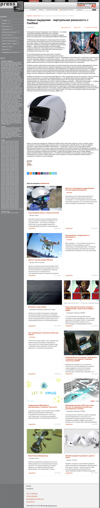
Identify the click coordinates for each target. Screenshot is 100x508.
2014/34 (16, 177)
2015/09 (12, 184)
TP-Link (14, 112)
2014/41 (12, 180)
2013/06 (8, 155)
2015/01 (12, 182)
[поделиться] (66, 27)
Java (14, 83)
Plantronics (11, 100)
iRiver (6, 83)
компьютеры (7, 29)
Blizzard (9, 68)
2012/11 (12, 142)
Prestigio (3, 102)
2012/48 (16, 153)
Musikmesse (18, 92)
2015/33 (12, 192)
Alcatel (10, 63)
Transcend (19, 112)
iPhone (2, 83)
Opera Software (16, 96)
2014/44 (8, 181)
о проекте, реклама (52, 9)
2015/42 (16, 194)
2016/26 (16, 203)
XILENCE (10, 118)
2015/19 (3, 188)
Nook (7, 95)
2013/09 (3, 157)
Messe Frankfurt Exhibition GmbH (9, 89)
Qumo (8, 103)
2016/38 (12, 206)
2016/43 (16, 207)
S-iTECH (16, 104)
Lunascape (3, 87)
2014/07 (8, 170)
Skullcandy (10, 107)
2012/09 (3, 142)
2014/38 (16, 178)
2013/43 (8, 166)
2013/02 (8, 154)
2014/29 (12, 176)
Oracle (5, 97)
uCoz (9, 113)
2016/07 (3, 199)
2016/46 (12, 209)
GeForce (19, 77)
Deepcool (7, 72)
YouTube (3, 119)
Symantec (3, 110)
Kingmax (11, 123)
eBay (8, 73)
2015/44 (8, 195)
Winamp (7, 116)
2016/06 (16, 198)
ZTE (10, 119)
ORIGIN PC (10, 97)
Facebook (11, 74)
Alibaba (14, 63)
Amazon (3, 64)
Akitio (7, 63)
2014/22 (16, 174)
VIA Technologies (13, 114)
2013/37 (16, 164)
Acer (6, 62)
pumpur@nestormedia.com (35, 499)
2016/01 (12, 197)
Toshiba (10, 112)
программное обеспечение (12, 38)
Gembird (3, 78)
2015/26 (16, 189)
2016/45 (8, 209)
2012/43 (12, 152)
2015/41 (12, 194)
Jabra (11, 83)
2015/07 (3, 184)
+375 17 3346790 (31, 494)
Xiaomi (6, 118)
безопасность (7, 26)
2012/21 (3, 146)
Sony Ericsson (11, 108)
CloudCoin (14, 69)
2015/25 (12, 189)
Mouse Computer (19, 91)
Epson (18, 73)
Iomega (15, 81)
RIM (17, 103)
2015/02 (16, 182)
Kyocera (16, 84)
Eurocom (3, 74)
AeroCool (3, 63)
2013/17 (3, 159)
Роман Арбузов (11, 135)
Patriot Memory (14, 98)
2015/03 (3, 183)
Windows (12, 116)
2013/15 (12, 158)
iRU (9, 83)
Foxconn (9, 75)
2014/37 (12, 178)
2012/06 (8, 141)
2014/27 (3, 176)
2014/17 (12, 172)
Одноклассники (17, 120)
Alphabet (19, 63)
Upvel (12, 113)
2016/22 (16, 201)
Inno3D (7, 123)
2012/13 (3, 143)
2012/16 (16, 143)
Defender (12, 72)
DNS (6, 73)
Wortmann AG (18, 116)
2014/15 (8, 172)
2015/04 (8, 183)
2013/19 (12, 159)
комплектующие (8, 35)
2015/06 (16, 183)
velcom (18, 113)
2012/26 (8, 147)
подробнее (32, 228)
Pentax (20, 98)
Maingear (16, 87)
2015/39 (3, 194)
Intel (9, 81)
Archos (2, 66)
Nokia (18, 93)
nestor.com (34, 1)
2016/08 (8, 199)
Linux (13, 86)
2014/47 (3, 182)
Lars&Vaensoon (17, 123)
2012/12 (16, 142)
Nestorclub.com (52, 505)
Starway (16, 108)
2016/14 (16, 200)
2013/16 (16, 158)
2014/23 (3, 175)
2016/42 (12, 207)
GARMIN (7, 77)
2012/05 (3, 141)
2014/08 (12, 170)
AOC (13, 64)
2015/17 (12, 187)
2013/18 (8, 159)
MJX (20, 90)
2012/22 (8, 146)
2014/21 (12, 174)
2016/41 (8, 207)
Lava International (5, 85)
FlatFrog (3, 75)
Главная (29, 16)
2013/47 (8, 168)
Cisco (2, 69)
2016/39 (16, 206)
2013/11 (12, 157)
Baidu (7, 67)
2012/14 (8, 143)
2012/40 (16, 151)
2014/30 (16, 176)
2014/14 (3, 172)
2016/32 (3, 205)
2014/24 (8, 175)
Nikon (10, 93)
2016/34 (12, 205)
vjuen (9, 127)
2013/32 (12, 163)
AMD (6, 64)
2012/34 (8, 149)
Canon (16, 68)
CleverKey (9, 69)
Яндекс (7, 121)
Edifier (11, 73)
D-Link (2, 72)
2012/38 (8, 151)
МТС (12, 120)
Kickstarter (3, 84)
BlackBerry (3, 68)
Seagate (13, 106)
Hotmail (9, 80)
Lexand (18, 85)
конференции (10, 212)
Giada (14, 78)
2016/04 (8, 198)
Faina (2, 127)
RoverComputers (9, 104)
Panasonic (8, 98)
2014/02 (3, 169)
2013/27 (8, 161)
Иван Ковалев (13, 131)
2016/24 (8, 203)
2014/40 (8, 180)
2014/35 (3, 178)
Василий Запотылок (6, 130)
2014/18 (16, 172)
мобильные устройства (11, 32)
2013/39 (8, 165)
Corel (13, 70)
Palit (4, 98)
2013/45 (16, 166)
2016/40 (3, 207)
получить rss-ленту (66, 9)
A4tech (2, 62)
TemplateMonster (10, 110)
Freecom (13, 75)
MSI (13, 92)
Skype (14, 107)
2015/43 (3, 195)
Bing (17, 67)
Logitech (17, 86)
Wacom (5, 115)
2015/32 (8, 192)
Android (10, 64)
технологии (7, 49)
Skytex (17, 107)
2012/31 (12, 148)
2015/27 (3, 191)
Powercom (20, 101)
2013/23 (8, 160)
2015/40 (8, 194)
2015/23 (3, 189)
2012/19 (12, 144)
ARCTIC (7, 66)
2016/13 (12, 200)
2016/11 (3, 200)
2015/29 (12, 191)
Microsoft (7, 90)
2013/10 (8, 157)
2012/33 (3, 149)
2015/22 (16, 188)
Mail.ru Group (10, 87)
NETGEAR (3, 124)
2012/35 (12, 149)
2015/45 (12, 195)
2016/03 (3, 198)
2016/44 (3, 209)
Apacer (11, 121)
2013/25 (16, 160)
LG (6, 86)
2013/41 (16, 165)
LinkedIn (10, 86)
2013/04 (16, 154)
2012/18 (8, 144)
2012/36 (16, 149)
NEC (2, 93)
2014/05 (16, 169)
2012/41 (3, 152)
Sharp (16, 106)
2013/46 (3, 168)
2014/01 (16, 168)
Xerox (2, 118)
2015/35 (3, 193)
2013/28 (12, 161)
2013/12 (16, 157)
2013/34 (3, 164)
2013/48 (12, 168)
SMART (3, 108)
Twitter (2, 113)
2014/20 (8, 174)
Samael (6, 127)
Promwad (16, 102)
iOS (19, 81)
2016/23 (3, 203)
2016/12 (8, 200)
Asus (17, 66)
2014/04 (12, 169)
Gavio (15, 77)
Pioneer (6, 100)
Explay (7, 74)
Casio (20, 68)
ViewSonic (20, 114)
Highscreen (4, 80)
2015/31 (3, 192)
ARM (10, 66)
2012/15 (12, 143)
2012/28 (16, 147)
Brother (13, 68)
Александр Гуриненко (16, 127)
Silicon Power (4, 107)
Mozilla (10, 92)
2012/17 (3, 144)
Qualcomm (3, 103)
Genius (7, 78)
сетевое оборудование (10, 41)
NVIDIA (10, 95)
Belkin (10, 67)
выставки (3, 212)
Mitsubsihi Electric (14, 90)
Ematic (15, 73)
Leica (11, 85)
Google (10, 79)
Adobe (12, 62)
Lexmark (3, 86)
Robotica (3, 104)
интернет (6, 23)
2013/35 (8, 164)
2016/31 (16, 204)
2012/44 (16, 152)
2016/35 (16, 205)
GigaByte (18, 78)
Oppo (2, 97)
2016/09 (12, 199)
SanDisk (3, 106)
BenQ (13, 67)
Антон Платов (15, 129)
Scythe (9, 106)
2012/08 (16, 141)
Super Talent (10, 109)
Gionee (2, 79)
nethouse (6, 93)
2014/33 (12, 177)
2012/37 (3, 151)
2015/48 (8, 197)
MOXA (6, 92)
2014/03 (8, 169)
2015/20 (8, 188)
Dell (16, 72)
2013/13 (3, 158)
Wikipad (3, 116)
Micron (2, 90)
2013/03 (12, 154)
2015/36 (8, 193)
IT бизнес (6, 20)
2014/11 (8, 171)
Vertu (7, 114)
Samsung (20, 104)
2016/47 (16, 209)
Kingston (9, 84)
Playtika (3, 121)
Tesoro (8, 124)
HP (11, 80)
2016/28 (3, 204)
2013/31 (8, 163)
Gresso (20, 79)
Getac (11, 78)
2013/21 (3, 160)
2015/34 (16, 192)
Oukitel (15, 97)
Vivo (2, 115)
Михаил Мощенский (12, 133)
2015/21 (12, 188)
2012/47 (12, 153)
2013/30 (3, 163)
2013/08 (16, 155)
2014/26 (16, 175)
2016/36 (3, 206)
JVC (20, 83)
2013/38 (3, 165)
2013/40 (12, 165)
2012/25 (3, 147)
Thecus (19, 110)
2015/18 (16, 187)
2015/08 (8, 184)
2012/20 (16, 144)
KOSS (12, 84)
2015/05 (12, 183)
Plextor (16, 100)
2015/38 (16, 193)
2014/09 (16, 170)
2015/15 (3, 187)
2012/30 (8, 148)
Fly (6, 75)
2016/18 (8, 201)
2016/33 (8, 205)
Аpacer (13, 119)
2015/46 (16, 195)
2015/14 (16, 186)
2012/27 (12, 147)
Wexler (21, 115)
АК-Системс (18, 119)
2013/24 (12, 160)
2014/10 (3, 171)
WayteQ (9, 115)
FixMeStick (16, 74)
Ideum (2, 81)
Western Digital (15, 115)
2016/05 (12, 198)
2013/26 (3, 161)
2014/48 (8, 182)
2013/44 (12, 166)
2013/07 (12, 155)
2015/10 (16, 184)
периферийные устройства (12, 52)
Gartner (11, 77)
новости (41, 9)
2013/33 (16, 163)
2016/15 (3, 201)
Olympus (6, 96)
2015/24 (8, 189)
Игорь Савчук (8, 132)
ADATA (9, 62)
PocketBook (3, 101)
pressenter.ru (30, 502)
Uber (6, 113)
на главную (33, 9)
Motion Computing (5, 91)
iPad (21, 81)
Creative (20, 70)
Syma (17, 109)
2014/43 (3, 181)
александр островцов (6, 129)
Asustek (3, 67)
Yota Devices (19, 118)
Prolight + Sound (9, 102)
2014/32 (8, 177)
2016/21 (12, 201)
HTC (14, 80)
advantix (17, 62)
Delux (18, 72)
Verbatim (3, 114)
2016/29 (8, 204)
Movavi (2, 92)
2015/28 (8, 191)
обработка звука (8, 46)
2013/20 (16, 159)
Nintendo (14, 93)
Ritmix (20, 103)
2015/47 (3, 197)
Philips (2, 100)
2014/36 (8, 178)
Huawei (17, 80)
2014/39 (3, 180)
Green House (15, 79)
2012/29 (3, 148)
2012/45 (3, 153)
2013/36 (12, 164)
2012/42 (8, 152)
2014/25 (12, 175)
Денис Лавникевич (17, 130)
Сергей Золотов (9, 136)
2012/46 (8, 153)
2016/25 (12, 203)
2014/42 (16, 180)
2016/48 (21, 209)
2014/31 (3, 177)
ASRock (13, 66)
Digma (2, 73)
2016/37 (8, 206)
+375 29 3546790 (31, 496)
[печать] (77, 27)
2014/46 (16, 181)
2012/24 (16, 146)
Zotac (7, 119)
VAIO (15, 113)
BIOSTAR (20, 67)
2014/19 (3, 174)
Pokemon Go (10, 101)
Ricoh (14, 103)
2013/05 (3, 155)
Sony (6, 108)
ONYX (10, 96)
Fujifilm (18, 75)
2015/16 (8, 187)
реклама (16, 212)
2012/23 (12, 146)
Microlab (20, 89)
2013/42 (3, 166)
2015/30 (16, 191)
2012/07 (12, 141)
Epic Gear (19, 121)
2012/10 (8, 142)
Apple (16, 64)
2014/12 (12, 171)
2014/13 (16, 171)
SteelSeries (3, 109)
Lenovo (14, 85)
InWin (12, 81)
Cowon (16, 70)
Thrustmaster (4, 112)
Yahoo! (14, 118)
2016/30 (12, 204)
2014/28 (8, 176)
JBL (17, 83)
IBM (21, 80)
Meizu (20, 87)
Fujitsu (2, 77)
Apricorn (20, 64)
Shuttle (20, 106)
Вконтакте (7, 120)
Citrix (5, 69)
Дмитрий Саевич (5, 131)
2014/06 (3, 170)
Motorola (12, 91)
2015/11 (3, 186)
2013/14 (8, 158)
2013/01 (3, 154)
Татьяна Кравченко (6, 137)
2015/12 (8, 186)
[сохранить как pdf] (90, 27)
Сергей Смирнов (17, 136)
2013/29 (16, 161)
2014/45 (12, 181)
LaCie (20, 84)
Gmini (6, 79)
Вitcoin (2, 120)
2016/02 (16, 197)
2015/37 (12, 193)
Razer (11, 103)
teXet (16, 110)
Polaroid (15, 101)
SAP (6, 106)
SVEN (14, 109)
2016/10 (16, 199)
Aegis (20, 62)
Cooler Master (8, 70)
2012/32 (16, 148)
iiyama (6, 81)
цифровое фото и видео (10, 43)
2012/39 (12, 151)
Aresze (15, 121)
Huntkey (3, 123)
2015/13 (12, 186)
